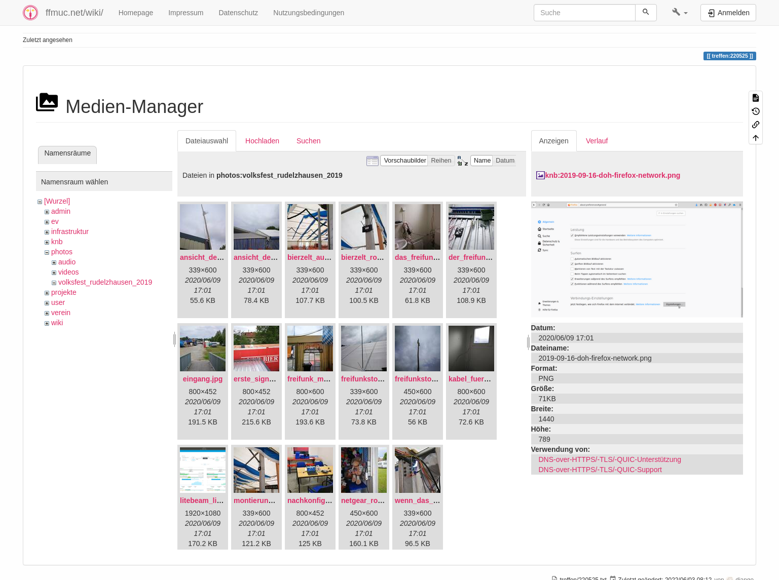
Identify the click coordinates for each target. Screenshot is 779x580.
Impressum (185, 13)
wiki (57, 323)
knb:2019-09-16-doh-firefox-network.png (613, 175)
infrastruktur (70, 231)
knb (57, 242)
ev (55, 221)
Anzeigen (554, 141)
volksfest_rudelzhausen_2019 (105, 282)
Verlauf (597, 141)
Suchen (308, 141)
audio (67, 262)
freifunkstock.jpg (423, 379)
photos (61, 252)
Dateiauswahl (207, 141)
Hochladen (262, 141)
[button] (679, 12)
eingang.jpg (203, 379)
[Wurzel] (57, 201)
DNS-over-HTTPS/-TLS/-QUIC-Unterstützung (610, 459)
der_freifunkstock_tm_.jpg (493, 257)
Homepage (136, 13)
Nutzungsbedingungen (308, 13)
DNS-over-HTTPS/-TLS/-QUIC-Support (600, 470)
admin (60, 211)
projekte (64, 292)
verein (60, 312)
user (58, 302)
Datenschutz (238, 13)
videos (68, 272)
